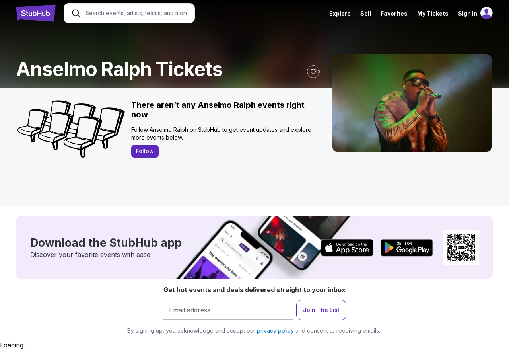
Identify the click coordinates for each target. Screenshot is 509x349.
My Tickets (433, 13)
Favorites (394, 13)
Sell (365, 13)
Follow (145, 151)
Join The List (321, 309)
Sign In (467, 13)
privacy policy (275, 330)
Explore (340, 13)
